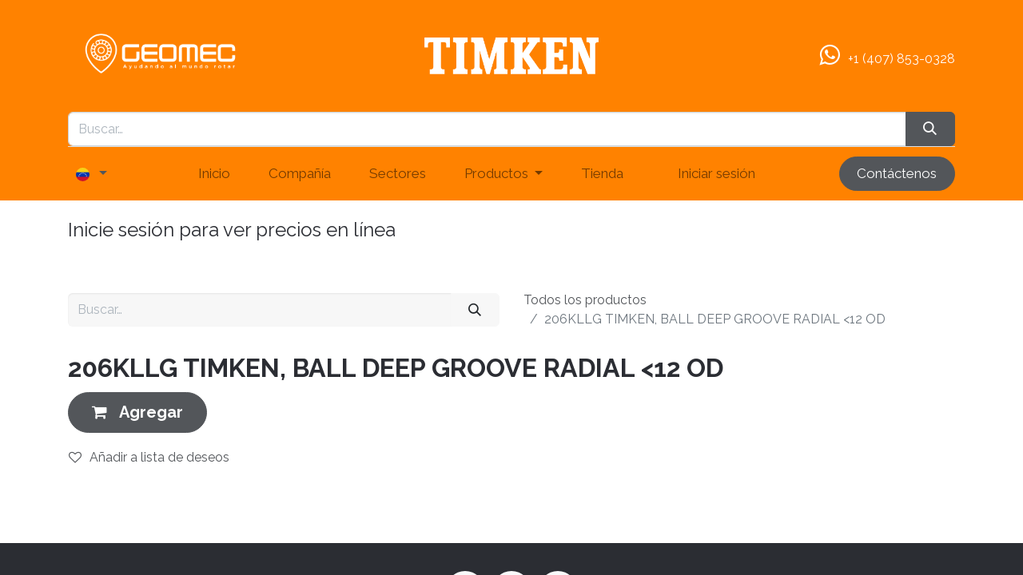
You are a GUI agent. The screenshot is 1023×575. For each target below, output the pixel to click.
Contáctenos (897, 173)
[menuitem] (214, 174)
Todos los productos (585, 299)
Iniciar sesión (716, 173)
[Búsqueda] (930, 129)
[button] (137, 412)
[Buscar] (475, 310)
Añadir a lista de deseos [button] (149, 457)
